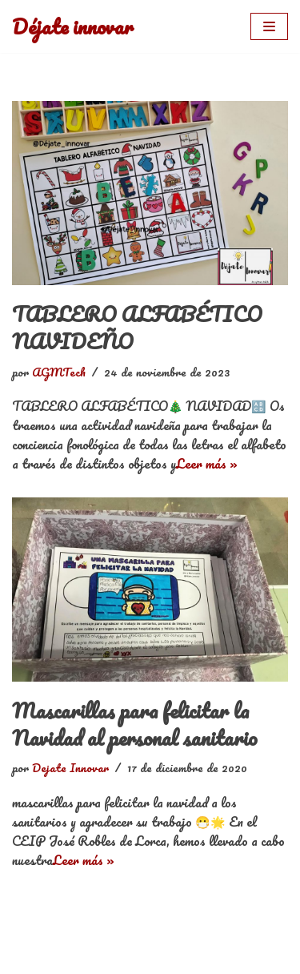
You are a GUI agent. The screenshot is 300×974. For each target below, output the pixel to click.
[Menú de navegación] (269, 26)
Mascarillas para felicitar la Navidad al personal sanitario (135, 724)
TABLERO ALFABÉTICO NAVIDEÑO (137, 327)
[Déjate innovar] (73, 26)
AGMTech (59, 371)
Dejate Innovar (70, 767)
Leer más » (207, 463)
